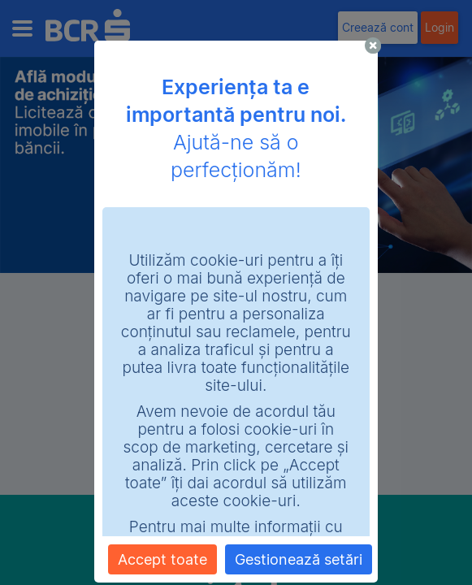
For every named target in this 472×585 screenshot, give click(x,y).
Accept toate (162, 559)
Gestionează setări (298, 559)
